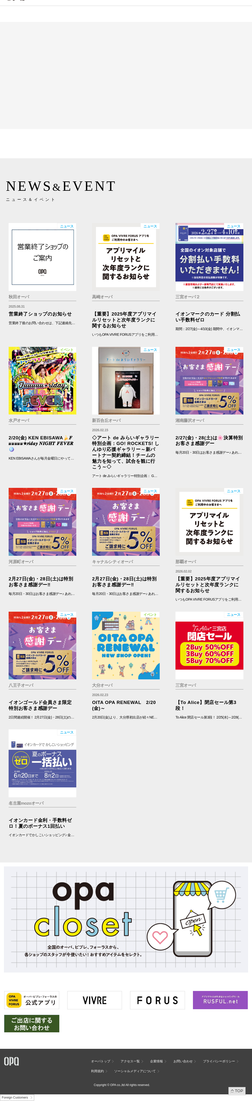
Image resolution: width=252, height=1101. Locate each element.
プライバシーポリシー (219, 1061)
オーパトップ (100, 1061)
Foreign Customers (15, 1097)
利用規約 (97, 1071)
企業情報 (156, 1061)
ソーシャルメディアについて (135, 1071)
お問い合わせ (183, 1061)
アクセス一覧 (130, 1061)
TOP (239, 1090)
